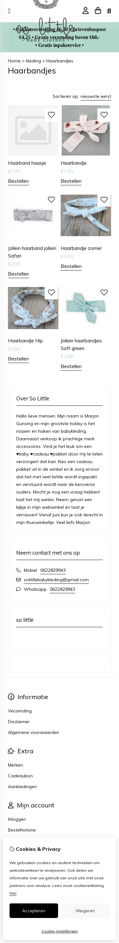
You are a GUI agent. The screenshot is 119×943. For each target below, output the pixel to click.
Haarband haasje (27, 163)
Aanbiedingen (22, 786)
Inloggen (17, 819)
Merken (15, 765)
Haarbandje (74, 163)
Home (14, 61)
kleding (33, 61)
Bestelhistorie (22, 830)
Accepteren (33, 910)
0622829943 (53, 570)
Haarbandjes (59, 61)
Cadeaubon (20, 776)
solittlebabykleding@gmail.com (56, 580)
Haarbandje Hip (25, 341)
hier (13, 893)
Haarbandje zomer (81, 248)
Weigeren (85, 910)
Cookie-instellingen (60, 931)
